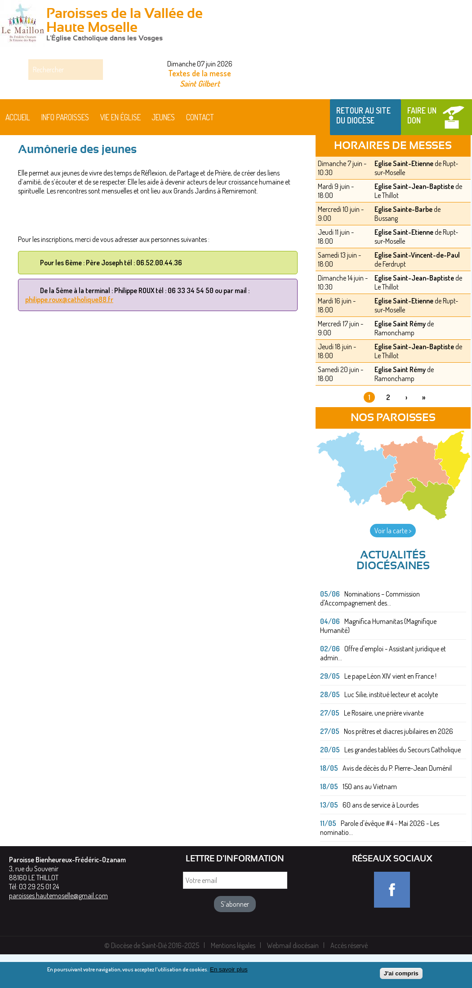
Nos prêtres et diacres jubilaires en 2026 (398, 764)
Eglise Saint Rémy (400, 357)
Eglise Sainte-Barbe (403, 242)
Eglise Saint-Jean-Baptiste (414, 219)
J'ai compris (401, 974)
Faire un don (421, 149)
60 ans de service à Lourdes (381, 838)
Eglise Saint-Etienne (403, 197)
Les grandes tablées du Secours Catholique (402, 783)
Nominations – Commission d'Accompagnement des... (370, 632)
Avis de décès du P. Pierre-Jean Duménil (397, 801)
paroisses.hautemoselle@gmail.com (58, 929)
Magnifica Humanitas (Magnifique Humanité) (378, 659)
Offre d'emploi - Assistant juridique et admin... (383, 687)
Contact (200, 151)
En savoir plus (229, 970)
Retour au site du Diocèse (363, 149)
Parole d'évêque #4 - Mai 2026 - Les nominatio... (379, 861)
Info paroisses (65, 151)
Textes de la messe (199, 73)
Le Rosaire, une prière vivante (383, 746)
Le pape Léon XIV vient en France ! (390, 709)
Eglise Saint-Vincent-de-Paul (417, 288)
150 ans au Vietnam (370, 820)
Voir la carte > (392, 564)
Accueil (17, 151)
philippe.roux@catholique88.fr (69, 333)
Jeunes (163, 151)
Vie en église (120, 151)
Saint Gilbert (200, 83)
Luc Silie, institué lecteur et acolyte (391, 728)
